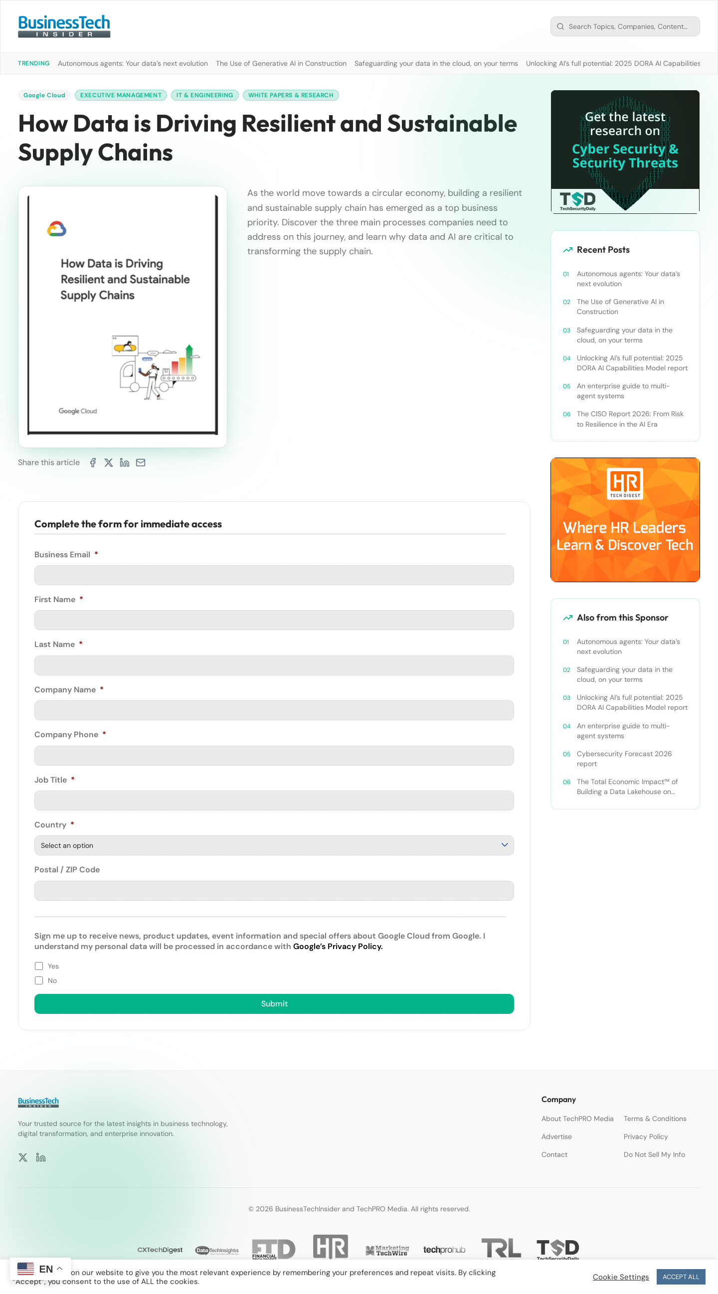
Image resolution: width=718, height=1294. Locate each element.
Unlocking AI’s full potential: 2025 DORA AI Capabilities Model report (632, 362)
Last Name (58, 644)
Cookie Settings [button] (621, 1277)
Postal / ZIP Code (67, 870)
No (52, 980)
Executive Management (121, 95)
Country (54, 825)
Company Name (69, 690)
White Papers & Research (291, 95)
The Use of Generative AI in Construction (281, 63)
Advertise (556, 1136)
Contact (554, 1154)
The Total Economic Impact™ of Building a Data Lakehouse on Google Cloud (627, 787)
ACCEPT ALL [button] (681, 1277)
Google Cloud (44, 95)
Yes (53, 966)
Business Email (66, 555)
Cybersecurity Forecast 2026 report (624, 758)
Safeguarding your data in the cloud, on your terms (436, 63)
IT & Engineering (205, 95)
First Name (58, 600)
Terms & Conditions (655, 1118)
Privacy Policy (646, 1136)
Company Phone (70, 735)
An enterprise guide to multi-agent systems (623, 390)
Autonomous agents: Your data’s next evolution (133, 63)
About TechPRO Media (577, 1118)
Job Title (54, 780)
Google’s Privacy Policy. (338, 946)
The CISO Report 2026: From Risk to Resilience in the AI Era (630, 418)
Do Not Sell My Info (654, 1154)
